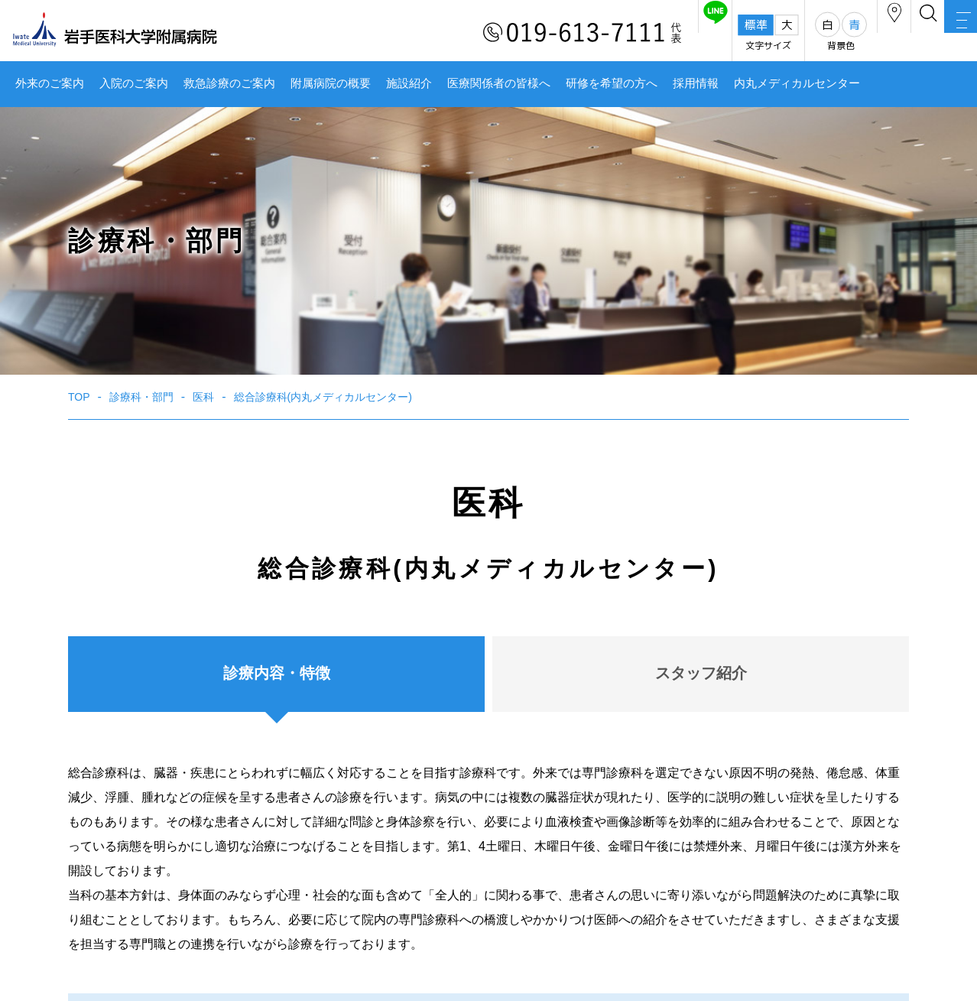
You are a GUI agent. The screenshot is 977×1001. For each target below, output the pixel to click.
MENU (946, 34)
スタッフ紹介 (701, 673)
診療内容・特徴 (276, 673)
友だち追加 (616, 33)
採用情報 (696, 83)
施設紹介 (409, 83)
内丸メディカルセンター (797, 83)
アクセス (823, 33)
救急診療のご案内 (229, 83)
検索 (885, 33)
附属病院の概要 (331, 83)
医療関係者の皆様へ (498, 83)
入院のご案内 (133, 83)
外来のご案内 (49, 83)
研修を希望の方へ (611, 83)
